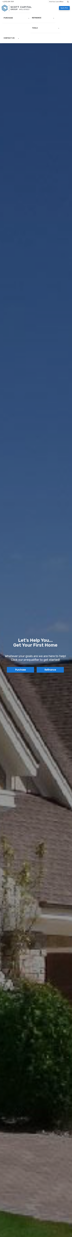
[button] (16, 18)
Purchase (24, 669)
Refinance (54, 669)
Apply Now (64, 8)
